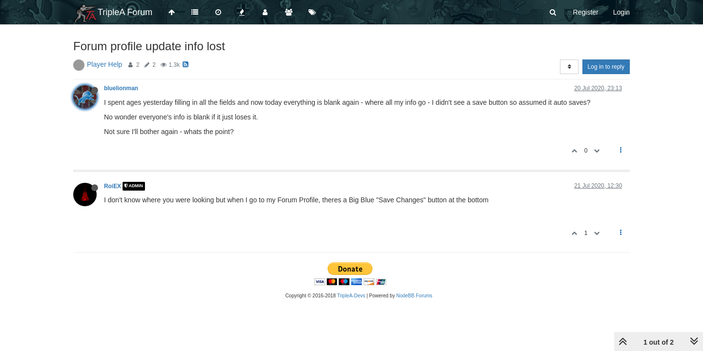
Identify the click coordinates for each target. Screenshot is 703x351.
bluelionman (121, 88)
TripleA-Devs (351, 295)
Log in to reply (606, 66)
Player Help (104, 64)
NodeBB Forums (414, 295)
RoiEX (112, 186)
